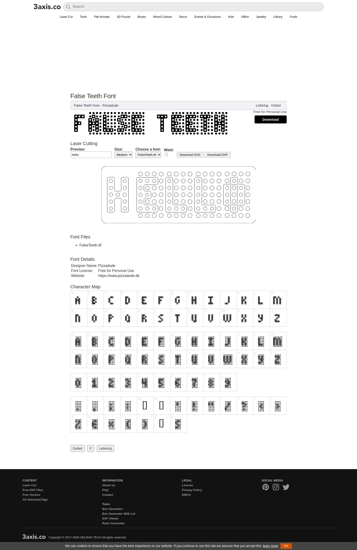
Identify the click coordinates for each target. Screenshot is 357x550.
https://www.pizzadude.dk (119, 276)
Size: (118, 149)
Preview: (77, 149)
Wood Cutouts (162, 16)
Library (278, 16)
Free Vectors (31, 494)
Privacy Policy (192, 490)
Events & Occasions (207, 16)
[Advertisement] (178, 58)
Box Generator (112, 509)
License (187, 485)
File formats (102, 16)
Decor (183, 16)
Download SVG (190, 154)
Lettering (262, 105)
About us (108, 485)
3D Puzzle (123, 16)
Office (245, 16)
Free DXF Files (33, 490)
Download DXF (217, 154)
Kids (231, 16)
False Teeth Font (86, 105)
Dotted (276, 105)
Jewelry (261, 16)
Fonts (293, 16)
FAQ (105, 490)
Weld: (169, 150)
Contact (107, 494)
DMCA (186, 494)
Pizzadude (110, 105)
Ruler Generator (113, 523)
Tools (83, 16)
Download (271, 119)
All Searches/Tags (35, 499)
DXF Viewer (110, 518)
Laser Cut (66, 16)
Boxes (142, 16)
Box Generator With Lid (118, 513)
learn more (270, 546)
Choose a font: (148, 149)
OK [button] (286, 546)
